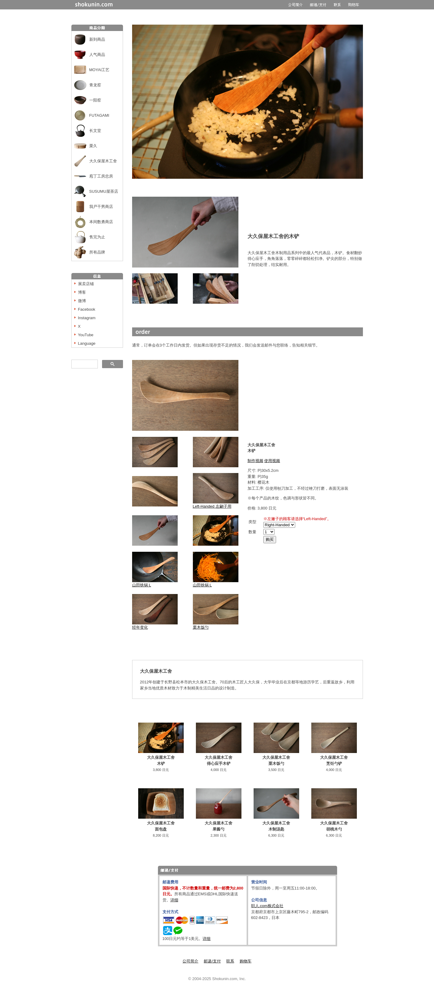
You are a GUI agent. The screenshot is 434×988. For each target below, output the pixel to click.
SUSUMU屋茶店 (103, 191)
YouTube (86, 335)
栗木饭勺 (201, 627)
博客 (82, 292)
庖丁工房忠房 (101, 176)
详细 (174, 900)
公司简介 (190, 961)
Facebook (86, 309)
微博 (82, 301)
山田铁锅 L (141, 585)
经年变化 (155, 625)
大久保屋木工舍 (103, 161)
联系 (230, 961)
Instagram (87, 318)
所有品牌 (97, 252)
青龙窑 (95, 85)
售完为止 (97, 237)
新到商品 (97, 39)
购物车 (245, 961)
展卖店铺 (86, 284)
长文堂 (95, 130)
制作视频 (255, 460)
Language (87, 343)
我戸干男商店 (101, 206)
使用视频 (272, 460)
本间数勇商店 (101, 221)
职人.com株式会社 (267, 905)
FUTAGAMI (99, 115)
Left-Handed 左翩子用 (215, 504)
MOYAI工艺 (99, 69)
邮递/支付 (212, 961)
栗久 (93, 145)
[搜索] (84, 364)
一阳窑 (95, 100)
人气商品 (97, 54)
